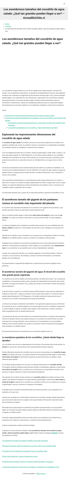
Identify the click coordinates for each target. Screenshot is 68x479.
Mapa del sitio (41, 473)
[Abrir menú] (64, 3)
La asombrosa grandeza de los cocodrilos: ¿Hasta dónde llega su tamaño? (33, 128)
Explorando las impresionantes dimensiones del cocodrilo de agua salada (29, 115)
